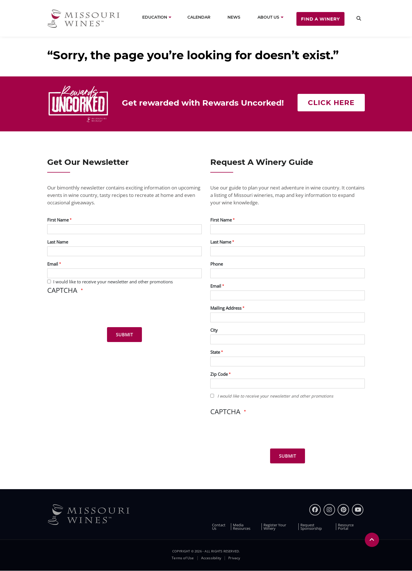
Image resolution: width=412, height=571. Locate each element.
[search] (358, 18)
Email (52, 264)
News (233, 17)
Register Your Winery (275, 526)
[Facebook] (315, 509)
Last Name (57, 242)
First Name (58, 220)
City (214, 330)
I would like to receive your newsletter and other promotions (113, 281)
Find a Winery (320, 18)
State (215, 352)
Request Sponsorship (311, 526)
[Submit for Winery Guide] (287, 455)
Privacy (234, 558)
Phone (216, 264)
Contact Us (218, 526)
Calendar (198, 17)
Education (154, 17)
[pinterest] (343, 509)
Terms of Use (183, 558)
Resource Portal (346, 526)
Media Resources (241, 526)
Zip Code (219, 374)
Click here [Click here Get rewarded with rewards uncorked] (331, 102)
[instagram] (329, 509)
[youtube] (357, 509)
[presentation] (90, 312)
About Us (268, 17)
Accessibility (211, 558)
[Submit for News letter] (124, 334)
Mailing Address (225, 308)
